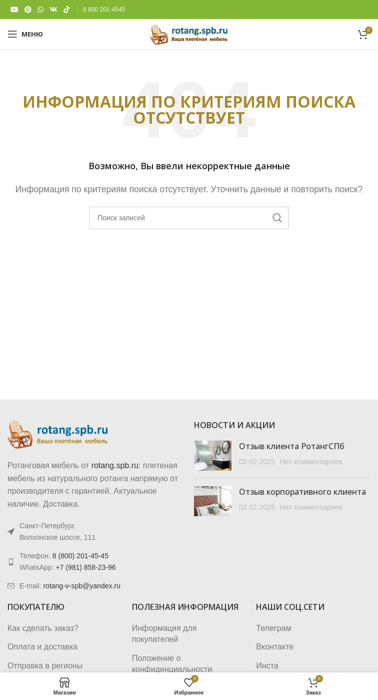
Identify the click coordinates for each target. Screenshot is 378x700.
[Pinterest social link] (28, 10)
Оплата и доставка (43, 646)
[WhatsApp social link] (40, 10)
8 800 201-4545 (104, 9)
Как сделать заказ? (43, 628)
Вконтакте (275, 646)
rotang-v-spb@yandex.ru (81, 586)
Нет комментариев (311, 462)
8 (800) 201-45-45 (80, 556)
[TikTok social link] (66, 10)
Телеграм (273, 628)
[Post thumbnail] (213, 456)
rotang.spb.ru (115, 465)
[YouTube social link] (15, 10)
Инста (267, 665)
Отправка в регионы (45, 665)
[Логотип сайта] (188, 33)
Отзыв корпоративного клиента (302, 491)
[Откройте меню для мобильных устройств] (25, 34)
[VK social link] (53, 10)
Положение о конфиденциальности (172, 663)
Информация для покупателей (164, 633)
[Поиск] (189, 217)
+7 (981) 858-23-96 (86, 567)
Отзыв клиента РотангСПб (291, 446)
